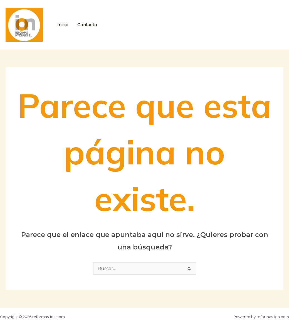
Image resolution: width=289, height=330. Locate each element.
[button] (275, 25)
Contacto (87, 24)
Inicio (62, 24)
